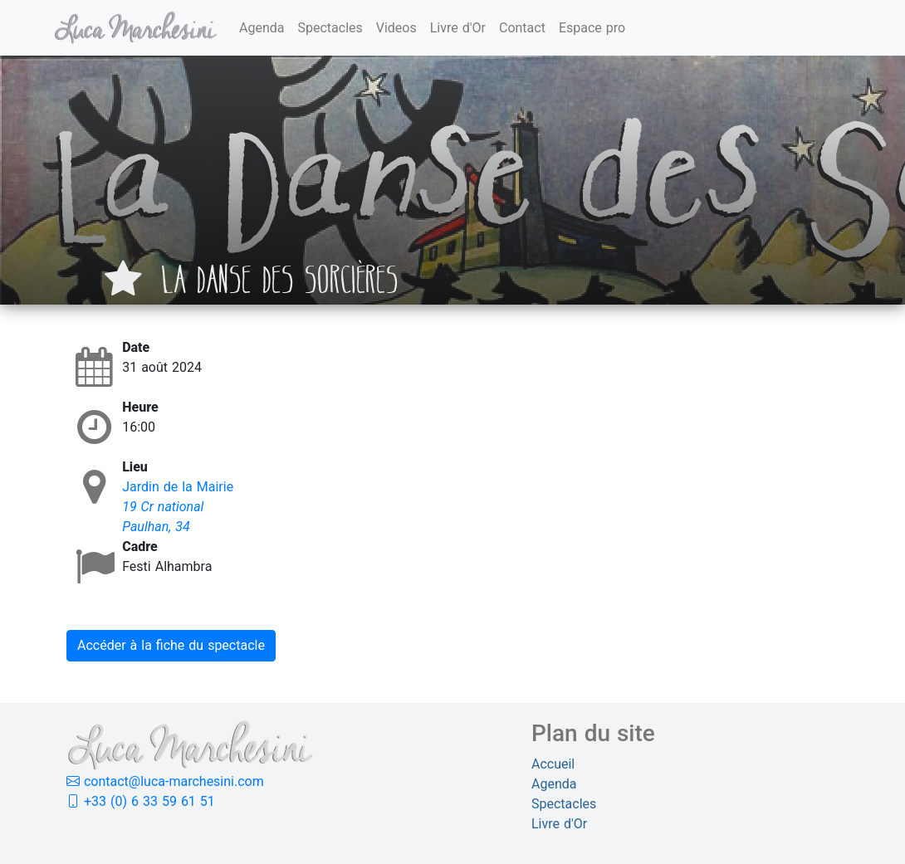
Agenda (261, 28)
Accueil (553, 764)
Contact (522, 28)
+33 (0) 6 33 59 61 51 (140, 801)
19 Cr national (162, 507)
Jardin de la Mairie (177, 487)
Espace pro (592, 28)
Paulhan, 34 (155, 527)
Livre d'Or (458, 28)
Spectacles (329, 28)
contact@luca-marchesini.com (165, 781)
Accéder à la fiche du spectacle (171, 645)
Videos (396, 28)
